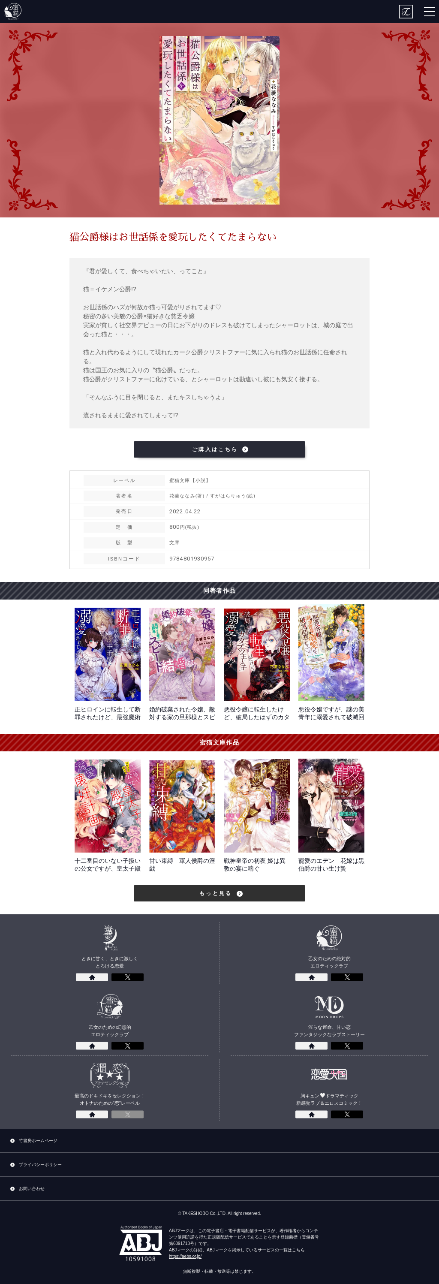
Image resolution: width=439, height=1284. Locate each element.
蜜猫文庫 (12, 11)
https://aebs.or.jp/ (185, 1256)
